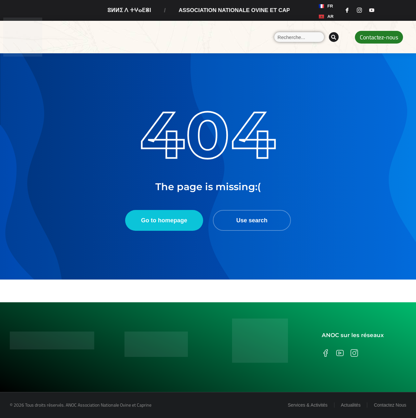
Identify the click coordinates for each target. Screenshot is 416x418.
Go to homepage (164, 220)
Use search (251, 220)
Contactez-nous (379, 37)
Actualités (351, 405)
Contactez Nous (390, 405)
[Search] (334, 37)
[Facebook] (347, 10)
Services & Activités (308, 405)
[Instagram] (359, 10)
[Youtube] (372, 10)
